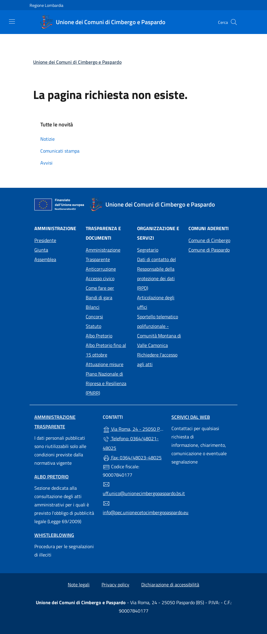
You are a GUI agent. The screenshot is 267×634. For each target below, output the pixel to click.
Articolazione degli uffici (155, 302)
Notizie (47, 138)
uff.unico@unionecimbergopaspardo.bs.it (133, 489)
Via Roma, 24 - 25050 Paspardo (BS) (133, 428)
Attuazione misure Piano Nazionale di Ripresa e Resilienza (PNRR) (106, 378)
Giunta (41, 249)
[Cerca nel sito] (233, 22)
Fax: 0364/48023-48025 (132, 458)
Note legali (79, 584)
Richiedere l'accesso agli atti (157, 359)
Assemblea (45, 259)
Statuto (93, 326)
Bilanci (92, 307)
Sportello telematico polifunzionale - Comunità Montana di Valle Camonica (159, 331)
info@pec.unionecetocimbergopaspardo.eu (133, 508)
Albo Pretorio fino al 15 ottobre (106, 350)
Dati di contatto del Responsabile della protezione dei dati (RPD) (156, 274)
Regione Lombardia (46, 5)
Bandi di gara (99, 297)
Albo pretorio (51, 476)
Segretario (147, 249)
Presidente (45, 240)
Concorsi (94, 316)
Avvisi (46, 162)
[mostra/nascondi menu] (12, 21)
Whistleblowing (54, 535)
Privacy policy (115, 584)
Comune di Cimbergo (210, 239)
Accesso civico (100, 278)
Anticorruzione (101, 268)
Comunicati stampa (59, 150)
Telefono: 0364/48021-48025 (131, 443)
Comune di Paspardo (210, 249)
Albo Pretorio (108, 335)
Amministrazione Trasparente (103, 254)
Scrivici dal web (190, 417)
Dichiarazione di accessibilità (170, 584)
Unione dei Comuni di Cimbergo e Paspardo (77, 62)
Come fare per (100, 288)
